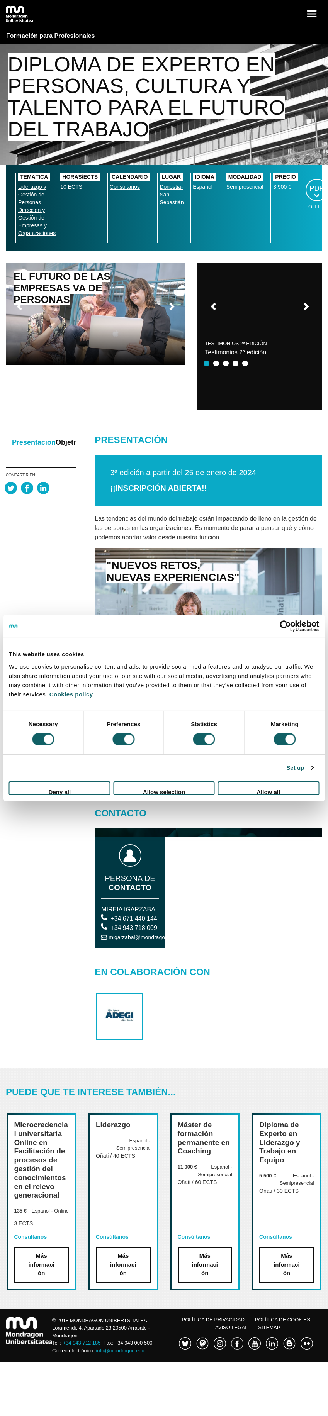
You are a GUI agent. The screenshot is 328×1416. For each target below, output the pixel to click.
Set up (295, 767)
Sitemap (269, 1327)
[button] (19, 306)
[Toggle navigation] (311, 13)
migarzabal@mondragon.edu (143, 937)
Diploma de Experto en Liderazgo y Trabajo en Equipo (279, 1142)
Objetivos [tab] (71, 442)
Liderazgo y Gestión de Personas (32, 194)
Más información (41, 1264)
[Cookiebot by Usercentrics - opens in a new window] (285, 626)
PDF (317, 188)
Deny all (60, 792)
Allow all (268, 792)
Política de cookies (282, 1320)
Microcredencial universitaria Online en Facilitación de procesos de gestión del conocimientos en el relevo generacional (41, 1160)
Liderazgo (113, 1125)
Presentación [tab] (34, 442)
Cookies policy (71, 694)
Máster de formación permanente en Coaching (204, 1138)
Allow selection (164, 792)
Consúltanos (125, 187)
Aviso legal (231, 1327)
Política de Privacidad (213, 1320)
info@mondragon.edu (120, 1350)
